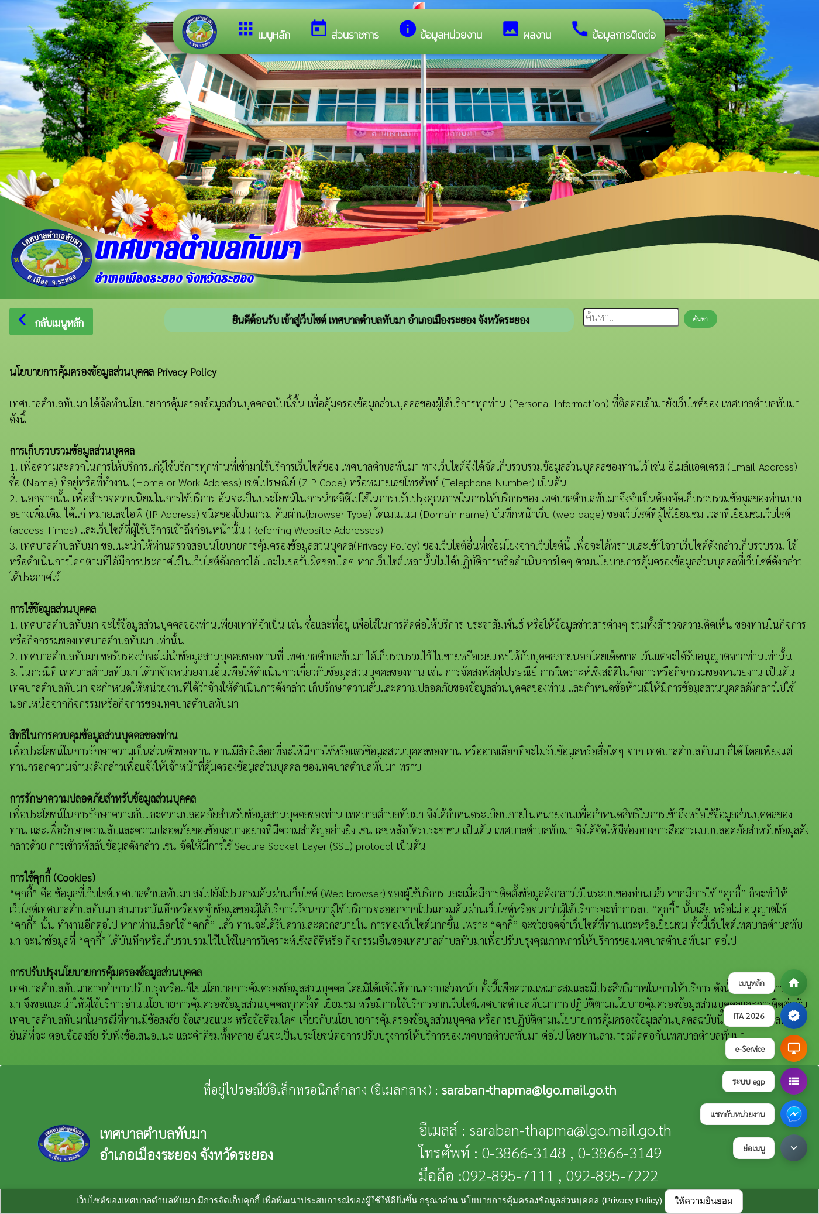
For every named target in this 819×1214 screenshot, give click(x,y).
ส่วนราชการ (344, 31)
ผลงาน (526, 31)
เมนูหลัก (263, 31)
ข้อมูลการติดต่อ (613, 31)
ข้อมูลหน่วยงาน (440, 31)
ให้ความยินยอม (704, 1201)
